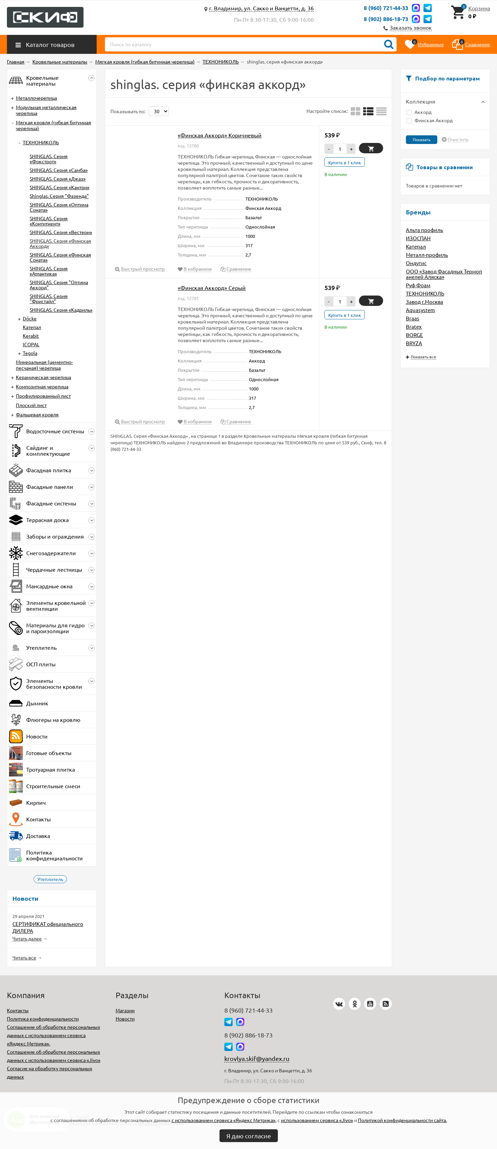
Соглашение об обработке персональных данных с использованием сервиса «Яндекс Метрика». (53, 1035)
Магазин (125, 1010)
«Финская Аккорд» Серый (212, 287)
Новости (125, 1018)
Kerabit (31, 335)
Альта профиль (424, 229)
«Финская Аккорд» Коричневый (220, 135)
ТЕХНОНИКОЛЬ (425, 293)
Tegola (30, 353)
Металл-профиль (427, 254)
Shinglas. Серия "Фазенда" (59, 196)
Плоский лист (31, 405)
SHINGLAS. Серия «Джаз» (58, 178)
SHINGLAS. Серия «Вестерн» (61, 232)
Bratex (414, 326)
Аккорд (419, 112)
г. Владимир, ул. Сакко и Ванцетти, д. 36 (261, 7)
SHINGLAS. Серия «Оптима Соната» (59, 207)
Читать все (24, 957)
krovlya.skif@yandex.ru (256, 1058)
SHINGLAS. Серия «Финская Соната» (60, 257)
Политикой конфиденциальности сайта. (402, 1120)
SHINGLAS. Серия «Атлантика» (49, 271)
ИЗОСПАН (418, 238)
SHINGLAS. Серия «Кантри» (59, 187)
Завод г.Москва (424, 301)
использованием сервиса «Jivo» (317, 1120)
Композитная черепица (42, 386)
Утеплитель (50, 879)
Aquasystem (420, 310)
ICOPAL (31, 344)
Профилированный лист (43, 396)
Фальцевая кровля (37, 414)
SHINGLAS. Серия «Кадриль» (61, 310)
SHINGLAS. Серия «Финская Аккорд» (60, 243)
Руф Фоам (418, 285)
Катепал (416, 246)
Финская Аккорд (429, 120)
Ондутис (416, 263)
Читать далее (27, 938)
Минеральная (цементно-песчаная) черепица (44, 365)
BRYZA (414, 343)
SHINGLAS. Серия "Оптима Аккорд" (59, 284)
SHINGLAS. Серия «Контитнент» (49, 220)
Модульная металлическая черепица (46, 110)
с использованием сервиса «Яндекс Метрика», (224, 1120)
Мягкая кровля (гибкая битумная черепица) (53, 125)
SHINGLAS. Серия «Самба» (59, 170)
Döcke (30, 318)
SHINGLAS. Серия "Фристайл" (49, 298)
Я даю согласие (248, 1135)
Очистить (458, 139)
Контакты (18, 1010)
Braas (412, 318)
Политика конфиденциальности (43, 1018)
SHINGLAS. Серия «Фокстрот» (49, 158)
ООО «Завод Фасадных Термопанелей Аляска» (444, 274)
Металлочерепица (36, 98)
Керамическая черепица (43, 377)
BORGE (414, 334)
